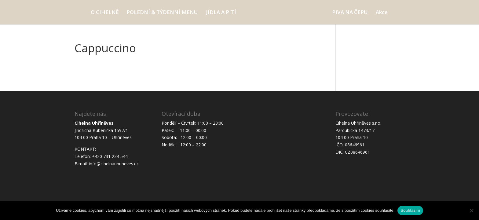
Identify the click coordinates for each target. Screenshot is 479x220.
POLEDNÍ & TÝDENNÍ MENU (162, 13)
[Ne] (471, 210)
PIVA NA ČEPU (350, 13)
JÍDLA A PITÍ (221, 13)
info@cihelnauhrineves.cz (113, 164)
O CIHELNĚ (105, 13)
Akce (382, 13)
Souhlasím (410, 210)
